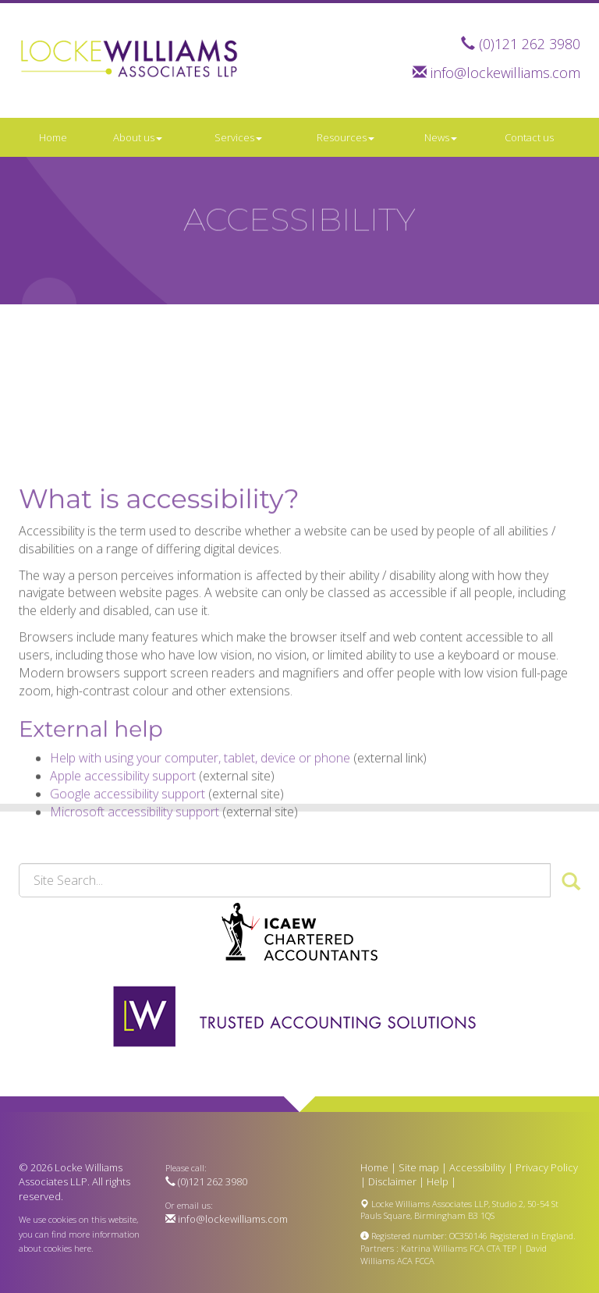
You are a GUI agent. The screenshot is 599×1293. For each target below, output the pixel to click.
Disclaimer (392, 1181)
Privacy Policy (547, 1167)
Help (437, 1181)
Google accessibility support (127, 846)
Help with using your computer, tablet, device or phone (200, 810)
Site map (419, 1167)
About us (137, 137)
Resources (345, 137)
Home (53, 137)
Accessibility (477, 1167)
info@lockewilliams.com (505, 72)
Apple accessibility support (123, 828)
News (440, 137)
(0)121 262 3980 (529, 43)
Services (238, 137)
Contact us (529, 137)
